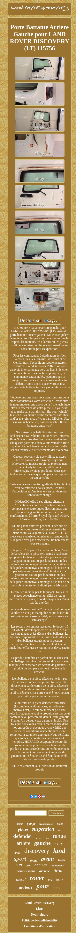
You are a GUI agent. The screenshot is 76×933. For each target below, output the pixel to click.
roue (47, 838)
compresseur (26, 871)
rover (37, 878)
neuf (59, 844)
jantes (17, 852)
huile (61, 860)
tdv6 (28, 865)
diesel (21, 879)
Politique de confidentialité (39, 920)
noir (59, 831)
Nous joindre (39, 914)
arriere (44, 871)
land (59, 850)
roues (38, 838)
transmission (46, 823)
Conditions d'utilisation (39, 926)
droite (33, 860)
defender (22, 836)
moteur (26, 887)
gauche (42, 843)
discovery (36, 850)
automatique (57, 865)
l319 (19, 865)
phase (23, 829)
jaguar (19, 823)
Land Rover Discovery (39, 902)
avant (47, 859)
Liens (39, 908)
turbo (60, 823)
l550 (50, 880)
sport (20, 858)
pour (42, 886)
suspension (43, 829)
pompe (31, 823)
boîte (59, 880)
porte (56, 887)
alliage (41, 865)
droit (58, 870)
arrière (23, 843)
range (59, 836)
